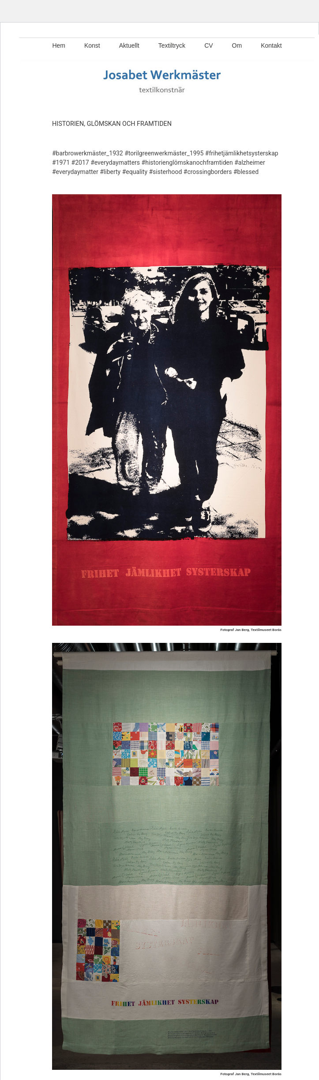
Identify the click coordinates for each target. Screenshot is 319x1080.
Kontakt (271, 45)
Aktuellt (129, 45)
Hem (58, 45)
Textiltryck (171, 45)
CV (208, 45)
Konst (92, 45)
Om (237, 45)
